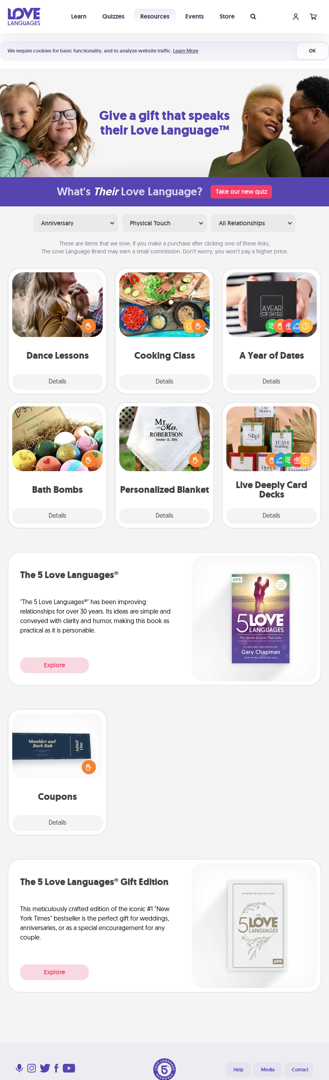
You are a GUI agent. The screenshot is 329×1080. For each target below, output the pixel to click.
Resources (154, 16)
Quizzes (113, 16)
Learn (78, 16)
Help (238, 1070)
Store (227, 16)
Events (194, 16)
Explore (54, 665)
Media (267, 1070)
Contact (300, 1070)
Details (57, 382)
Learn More (185, 50)
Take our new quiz (241, 191)
